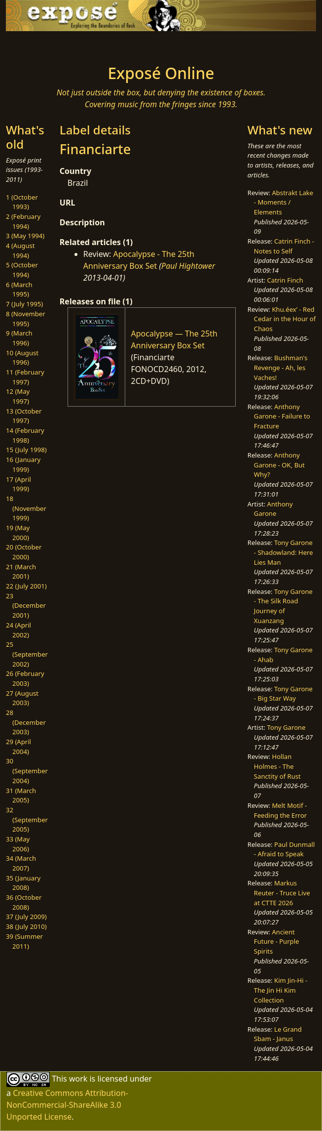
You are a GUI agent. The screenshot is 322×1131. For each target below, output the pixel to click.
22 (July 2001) (26, 586)
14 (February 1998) (25, 435)
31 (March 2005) (21, 795)
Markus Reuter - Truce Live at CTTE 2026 (282, 893)
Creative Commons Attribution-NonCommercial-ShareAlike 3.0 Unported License (67, 1105)
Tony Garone (286, 727)
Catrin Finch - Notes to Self (284, 246)
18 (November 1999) (26, 508)
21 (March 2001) (21, 571)
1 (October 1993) (22, 202)
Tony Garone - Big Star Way (283, 693)
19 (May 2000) (18, 532)
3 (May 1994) (25, 235)
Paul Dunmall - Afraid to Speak (284, 849)
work (78, 1078)
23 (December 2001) (26, 605)
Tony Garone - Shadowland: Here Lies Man (283, 552)
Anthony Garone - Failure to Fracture (282, 416)
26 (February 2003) (25, 678)
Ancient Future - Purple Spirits (276, 941)
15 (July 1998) (26, 449)
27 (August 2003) (22, 698)
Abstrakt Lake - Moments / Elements (283, 202)
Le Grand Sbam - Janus (278, 1034)
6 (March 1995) (19, 289)
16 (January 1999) (23, 464)
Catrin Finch (285, 280)
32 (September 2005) (27, 819)
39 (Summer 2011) (24, 941)
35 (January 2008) (23, 883)
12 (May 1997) (18, 396)
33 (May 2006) (18, 844)
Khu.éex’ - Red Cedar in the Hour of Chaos (285, 319)
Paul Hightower (188, 265)
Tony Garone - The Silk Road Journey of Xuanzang (283, 606)
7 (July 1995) (24, 303)
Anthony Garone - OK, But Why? (279, 465)
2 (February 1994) (23, 221)
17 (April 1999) (18, 484)
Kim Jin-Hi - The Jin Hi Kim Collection (280, 990)
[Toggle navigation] (54, 45)
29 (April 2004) (18, 746)
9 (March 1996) (19, 338)
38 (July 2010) (26, 926)
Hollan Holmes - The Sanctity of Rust (277, 766)
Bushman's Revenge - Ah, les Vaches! (281, 367)
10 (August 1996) (22, 357)
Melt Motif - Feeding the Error (280, 810)
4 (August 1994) (20, 250)
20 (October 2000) (23, 552)
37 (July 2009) (26, 916)
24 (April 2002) (18, 630)
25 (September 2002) (27, 654)
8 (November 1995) (25, 318)
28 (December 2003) (26, 722)
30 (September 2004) (27, 770)
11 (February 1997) (25, 377)
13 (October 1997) (23, 416)
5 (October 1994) (22, 269)
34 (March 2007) (21, 863)
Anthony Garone (273, 509)
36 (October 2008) (23, 902)
